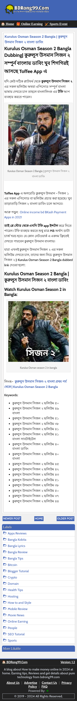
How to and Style (19, 603)
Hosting (13, 596)
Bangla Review (18, 552)
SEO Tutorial (16, 634)
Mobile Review (18, 609)
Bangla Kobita (17, 540)
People (12, 628)
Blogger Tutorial (18, 571)
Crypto (12, 577)
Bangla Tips (15, 558)
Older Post (65, 518)
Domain (13, 584)
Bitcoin (12, 565)
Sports (12, 640)
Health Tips (15, 590)
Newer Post (12, 518)
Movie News (16, 615)
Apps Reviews (17, 533)
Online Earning (18, 621)
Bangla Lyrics (16, 546)
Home (39, 518)
